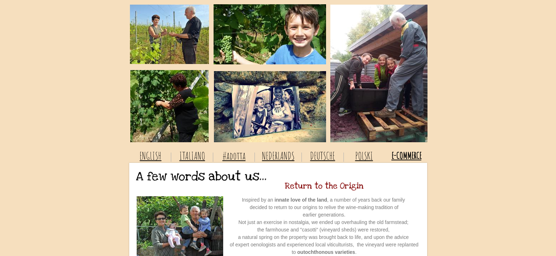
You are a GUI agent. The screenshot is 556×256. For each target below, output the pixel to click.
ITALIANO (192, 156)
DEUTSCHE (322, 156)
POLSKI (364, 156)
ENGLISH (150, 156)
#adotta (234, 156)
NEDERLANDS (278, 156)
